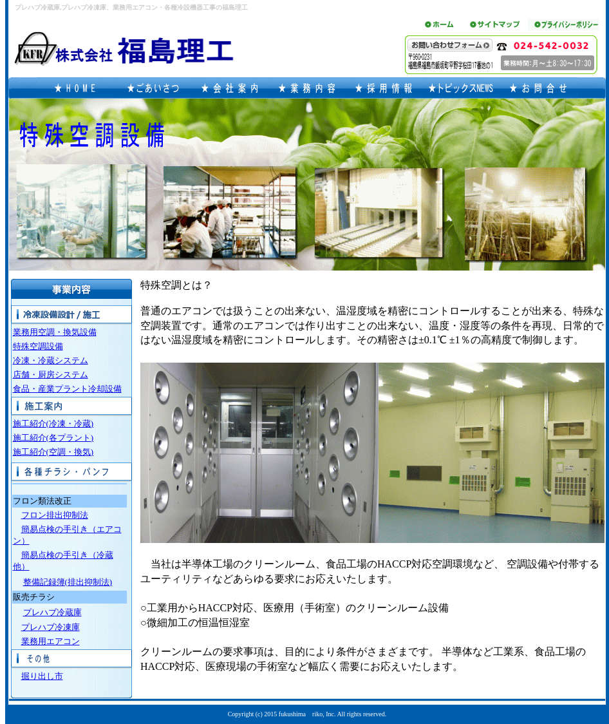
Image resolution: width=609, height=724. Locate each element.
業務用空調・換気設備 (55, 332)
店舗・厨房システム (50, 374)
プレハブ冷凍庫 (50, 627)
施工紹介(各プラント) (53, 438)
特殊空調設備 (38, 346)
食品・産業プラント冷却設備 (67, 389)
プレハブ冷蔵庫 (52, 612)
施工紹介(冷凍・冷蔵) (53, 423)
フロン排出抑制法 (54, 515)
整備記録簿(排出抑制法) (68, 582)
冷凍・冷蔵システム (50, 360)
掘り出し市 (42, 676)
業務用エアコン (50, 641)
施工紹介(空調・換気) (53, 452)
